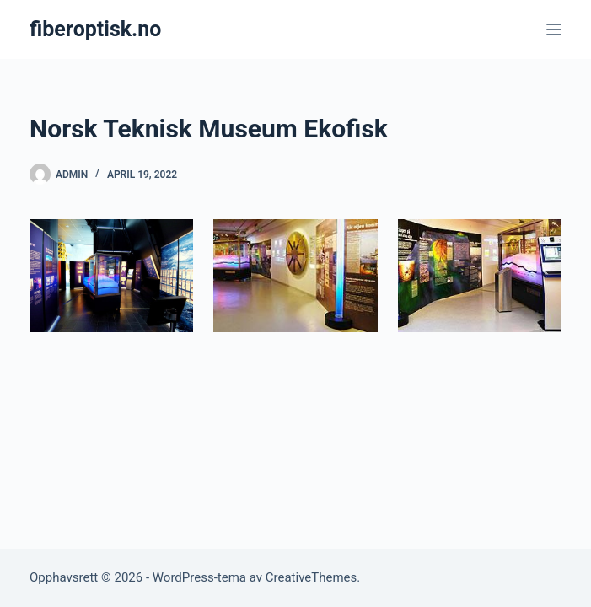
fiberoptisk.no (95, 29)
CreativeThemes (311, 577)
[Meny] (553, 29)
